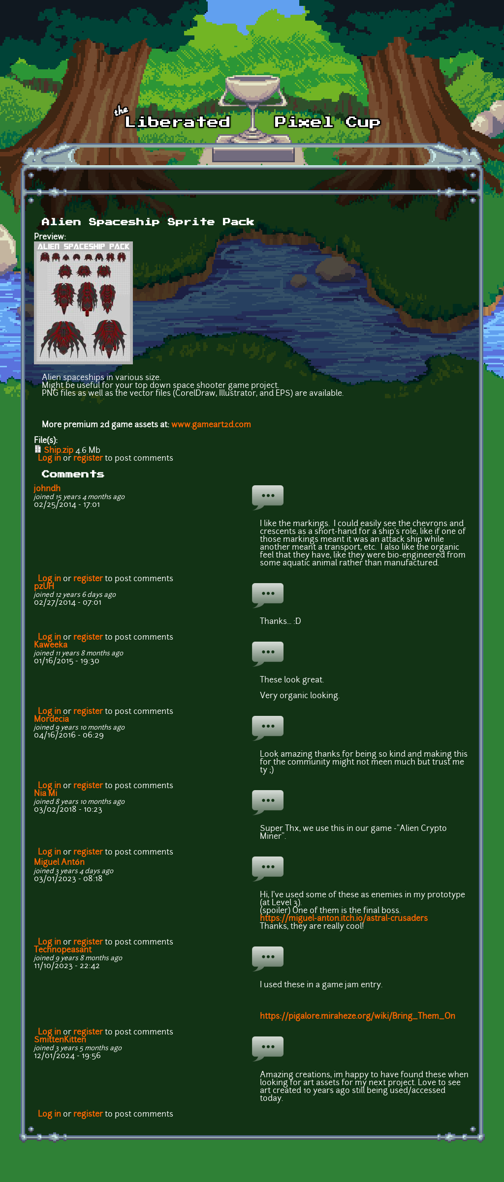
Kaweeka (50, 646)
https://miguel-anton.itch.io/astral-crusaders (344, 919)
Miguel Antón (59, 863)
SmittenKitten (60, 1040)
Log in (49, 459)
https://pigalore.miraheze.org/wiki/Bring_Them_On (357, 1017)
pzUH (44, 587)
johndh (47, 489)
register (88, 459)
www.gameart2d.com (211, 425)
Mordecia (51, 720)
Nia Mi (45, 794)
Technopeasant (63, 950)
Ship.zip (58, 451)
